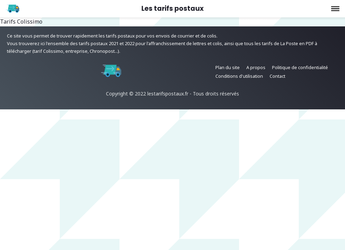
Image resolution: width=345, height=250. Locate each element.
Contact (277, 76)
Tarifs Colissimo (21, 21)
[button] (335, 9)
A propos (255, 67)
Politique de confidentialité (300, 67)
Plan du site (227, 67)
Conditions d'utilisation (239, 76)
